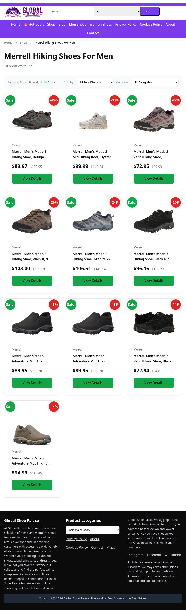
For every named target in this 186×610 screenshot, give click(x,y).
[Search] (71, 11)
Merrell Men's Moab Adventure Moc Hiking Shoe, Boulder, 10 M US (30, 463)
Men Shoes (77, 24)
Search (150, 11)
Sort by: (69, 82)
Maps (110, 547)
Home (15, 24)
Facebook (154, 555)
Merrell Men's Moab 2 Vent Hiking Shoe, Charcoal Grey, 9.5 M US (152, 156)
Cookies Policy (151, 24)
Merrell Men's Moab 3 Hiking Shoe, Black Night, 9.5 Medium (154, 259)
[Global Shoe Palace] (23, 11)
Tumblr (175, 555)
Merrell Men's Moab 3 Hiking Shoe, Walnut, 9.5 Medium (31, 259)
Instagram (136, 555)
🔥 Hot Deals (34, 24)
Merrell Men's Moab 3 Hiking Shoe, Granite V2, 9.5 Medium (92, 259)
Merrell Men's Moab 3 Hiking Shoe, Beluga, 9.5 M (31, 156)
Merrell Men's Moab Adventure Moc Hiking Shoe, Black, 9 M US (91, 361)
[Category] (117, 11)
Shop (51, 24)
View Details (32, 178)
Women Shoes (101, 24)
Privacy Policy (125, 24)
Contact (93, 33)
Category (122, 82)
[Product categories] (93, 530)
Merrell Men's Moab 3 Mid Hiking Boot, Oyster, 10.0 (92, 156)
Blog (61, 24)
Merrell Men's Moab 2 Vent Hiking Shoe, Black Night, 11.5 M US (153, 361)
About (170, 24)
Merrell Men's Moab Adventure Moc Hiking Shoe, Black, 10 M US (30, 361)
